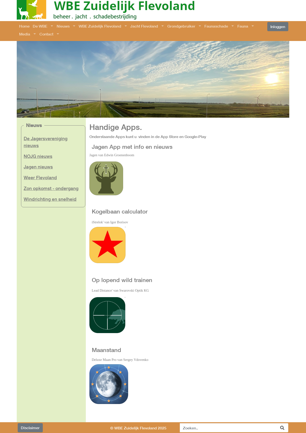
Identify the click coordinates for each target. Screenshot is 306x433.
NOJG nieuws (38, 156)
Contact (46, 34)
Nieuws (63, 26)
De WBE (40, 26)
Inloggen (277, 26)
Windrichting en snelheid (50, 199)
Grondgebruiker (181, 26)
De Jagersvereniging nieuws (45, 142)
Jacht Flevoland (144, 26)
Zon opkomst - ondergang (51, 188)
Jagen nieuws (38, 166)
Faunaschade (216, 26)
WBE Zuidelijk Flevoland (100, 26)
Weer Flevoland (40, 177)
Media (24, 34)
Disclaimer (30, 427)
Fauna (242, 26)
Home (24, 26)
